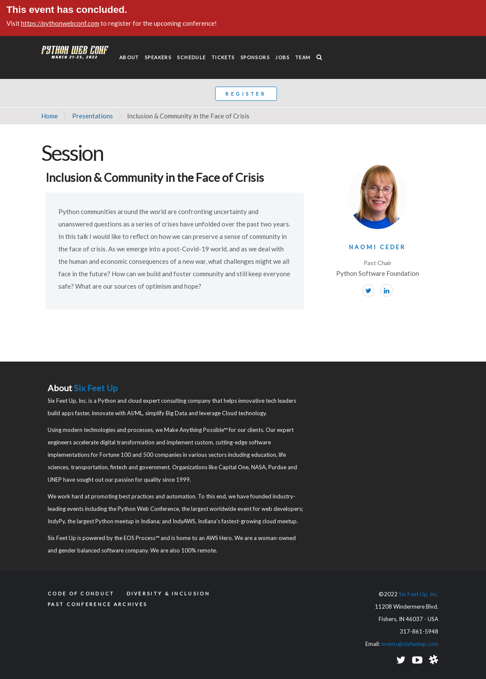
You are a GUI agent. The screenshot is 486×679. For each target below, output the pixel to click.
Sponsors (255, 57)
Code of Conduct (81, 593)
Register (245, 94)
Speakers (158, 57)
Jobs (282, 57)
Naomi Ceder (377, 247)
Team (303, 57)
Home (49, 116)
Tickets (223, 57)
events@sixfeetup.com (409, 643)
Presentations (92, 116)
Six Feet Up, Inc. (418, 594)
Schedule (191, 57)
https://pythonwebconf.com (60, 23)
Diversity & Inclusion (168, 593)
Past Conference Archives (97, 604)
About (129, 57)
